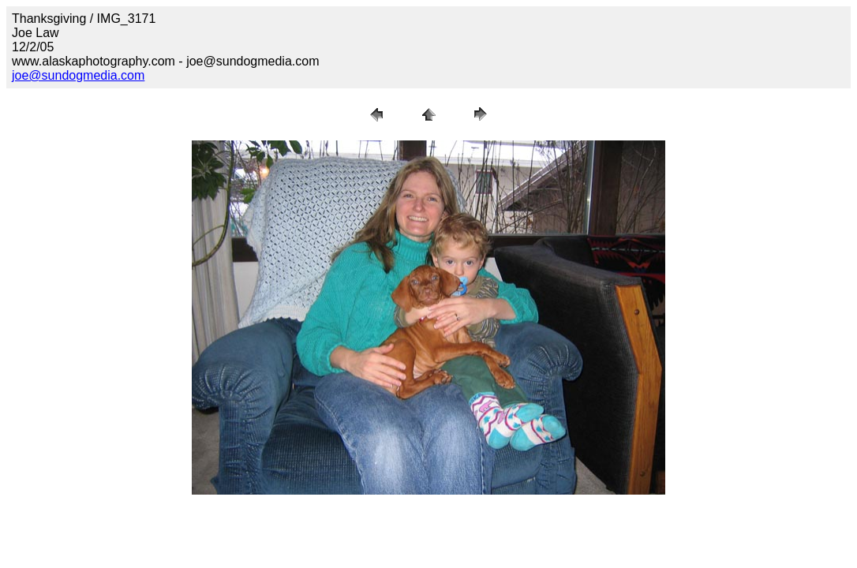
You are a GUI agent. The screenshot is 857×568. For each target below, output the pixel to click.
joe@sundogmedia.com (78, 75)
